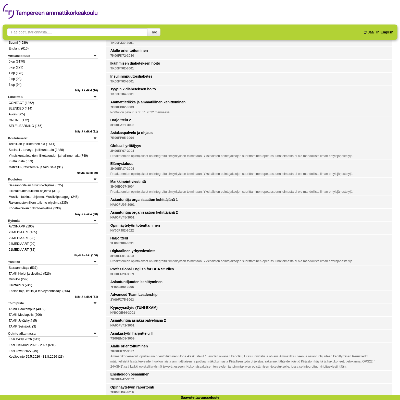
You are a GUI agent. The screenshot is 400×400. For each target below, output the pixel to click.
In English (384, 32)
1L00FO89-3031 (122, 243)
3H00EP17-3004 (122, 169)
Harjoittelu (119, 238)
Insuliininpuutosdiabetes (131, 76)
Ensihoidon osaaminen (129, 374)
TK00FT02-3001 (122, 68)
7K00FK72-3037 (122, 351)
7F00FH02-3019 (122, 392)
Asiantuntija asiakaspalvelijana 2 (138, 320)
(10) (86, 90)
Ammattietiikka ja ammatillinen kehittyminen (147, 102)
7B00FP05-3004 (122, 138)
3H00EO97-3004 (122, 186)
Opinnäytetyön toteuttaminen (135, 225)
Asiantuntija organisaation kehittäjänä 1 (144, 200)
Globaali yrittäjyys (125, 146)
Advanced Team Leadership (133, 295)
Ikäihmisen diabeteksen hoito (135, 63)
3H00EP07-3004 (122, 151)
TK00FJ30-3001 (122, 43)
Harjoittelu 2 (120, 120)
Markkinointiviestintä (128, 181)
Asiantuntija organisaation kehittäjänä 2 (144, 212)
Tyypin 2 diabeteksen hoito (133, 89)
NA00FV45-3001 (122, 217)
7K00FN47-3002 (122, 379)
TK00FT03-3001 (122, 81)
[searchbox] (77, 32)
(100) (86, 255)
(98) (86, 214)
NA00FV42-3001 (122, 325)
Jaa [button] (369, 32)
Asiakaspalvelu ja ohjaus (131, 133)
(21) (86, 131)
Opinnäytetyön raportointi (132, 387)
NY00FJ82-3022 (122, 230)
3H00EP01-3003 (122, 256)
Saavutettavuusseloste (200, 397)
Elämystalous (121, 164)
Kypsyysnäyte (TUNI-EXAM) (133, 308)
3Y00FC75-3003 (122, 299)
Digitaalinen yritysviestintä (132, 251)
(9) (87, 172)
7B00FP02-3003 (122, 107)
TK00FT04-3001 (122, 94)
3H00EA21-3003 (122, 125)
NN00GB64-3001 (122, 312)
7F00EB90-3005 (122, 287)
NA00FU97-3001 (122, 205)
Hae (154, 32)
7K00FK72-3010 (122, 55)
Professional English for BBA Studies (142, 269)
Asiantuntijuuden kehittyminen (136, 282)
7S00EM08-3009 (122, 338)
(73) (86, 296)
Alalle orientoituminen (129, 51)
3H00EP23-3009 (122, 274)
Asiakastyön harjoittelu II (131, 333)
